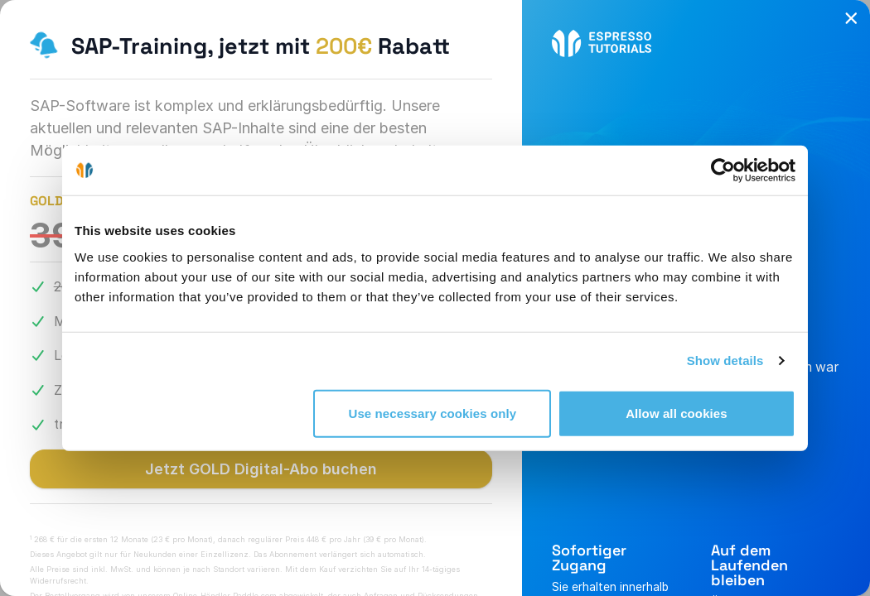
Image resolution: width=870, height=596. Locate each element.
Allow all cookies (676, 413)
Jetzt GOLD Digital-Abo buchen (261, 469)
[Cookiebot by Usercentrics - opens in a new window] (722, 170)
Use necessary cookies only (433, 413)
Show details (725, 360)
